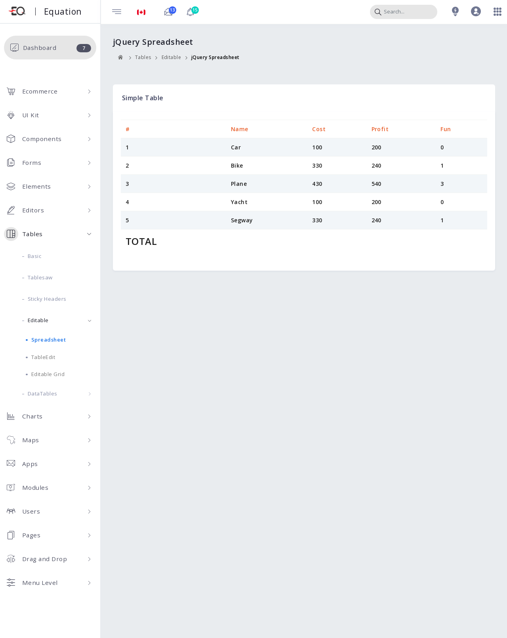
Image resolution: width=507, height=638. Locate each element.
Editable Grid (48, 374)
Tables (143, 57)
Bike (237, 165)
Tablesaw (40, 277)
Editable (59, 320)
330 (317, 165)
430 (317, 183)
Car (236, 147)
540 (377, 183)
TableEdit (43, 357)
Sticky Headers (47, 298)
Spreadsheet (48, 339)
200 (377, 147)
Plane (239, 183)
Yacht (239, 202)
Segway (242, 220)
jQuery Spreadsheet (215, 57)
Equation (63, 11)
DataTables (59, 393)
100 (317, 147)
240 (377, 165)
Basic (35, 256)
